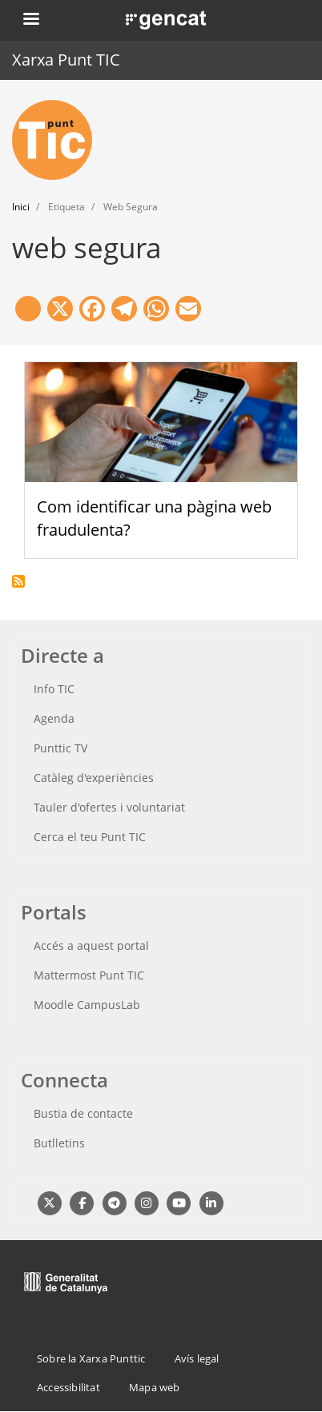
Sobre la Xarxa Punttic (91, 1358)
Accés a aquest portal (91, 945)
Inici (21, 206)
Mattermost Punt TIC (89, 975)
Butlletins (59, 1143)
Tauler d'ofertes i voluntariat (109, 807)
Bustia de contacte (83, 1113)
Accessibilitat (68, 1387)
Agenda (54, 718)
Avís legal (197, 1358)
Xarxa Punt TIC (66, 59)
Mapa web (154, 1387)
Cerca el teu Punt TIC (90, 836)
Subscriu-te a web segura (18, 581)
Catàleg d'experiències (94, 777)
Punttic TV (60, 748)
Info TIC (54, 688)
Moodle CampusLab (87, 1004)
